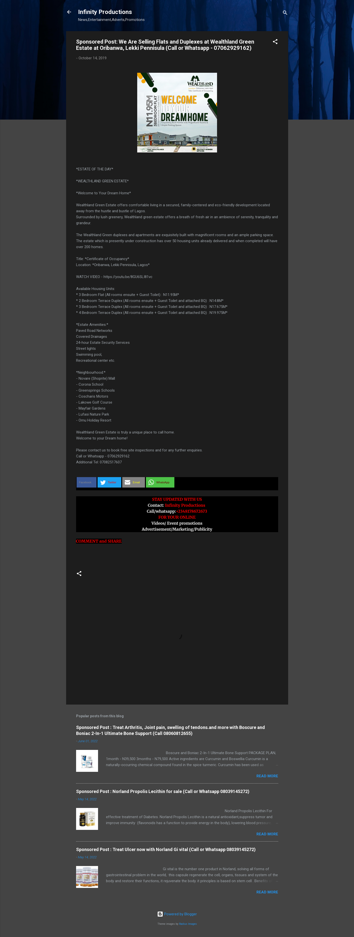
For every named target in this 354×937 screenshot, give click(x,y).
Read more (267, 776)
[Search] (285, 13)
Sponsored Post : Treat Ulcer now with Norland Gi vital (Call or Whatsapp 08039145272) (166, 849)
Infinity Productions (105, 11)
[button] (275, 42)
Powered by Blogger (177, 914)
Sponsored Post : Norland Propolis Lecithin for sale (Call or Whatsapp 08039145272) (162, 791)
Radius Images (188, 924)
